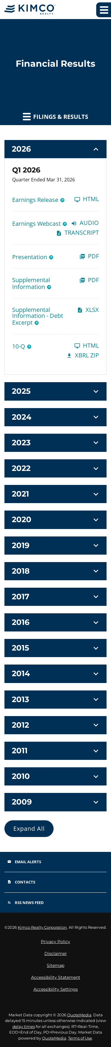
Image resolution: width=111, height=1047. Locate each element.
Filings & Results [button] (55, 116)
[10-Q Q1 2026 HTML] (55, 346)
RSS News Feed (25, 902)
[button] (55, 149)
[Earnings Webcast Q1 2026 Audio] (55, 223)
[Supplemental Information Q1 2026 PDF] (55, 283)
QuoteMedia (79, 1014)
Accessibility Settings (55, 989)
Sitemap (55, 965)
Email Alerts (24, 861)
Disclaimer (55, 953)
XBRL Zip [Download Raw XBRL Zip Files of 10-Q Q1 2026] (82, 355)
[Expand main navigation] (103, 9)
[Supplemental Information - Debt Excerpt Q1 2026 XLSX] (55, 316)
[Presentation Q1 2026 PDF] (55, 256)
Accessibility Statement (55, 977)
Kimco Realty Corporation (42, 927)
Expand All (29, 828)
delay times (23, 1026)
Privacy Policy (55, 941)
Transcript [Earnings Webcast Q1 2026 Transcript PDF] (77, 233)
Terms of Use (80, 1038)
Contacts (21, 882)
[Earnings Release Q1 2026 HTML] (55, 199)
